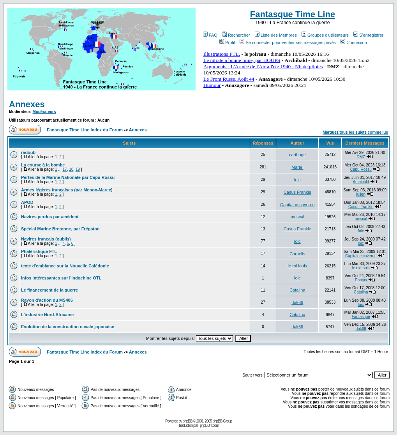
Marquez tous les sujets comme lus (355, 132)
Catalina (297, 290)
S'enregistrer (368, 35)
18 (71, 169)
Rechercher (236, 35)
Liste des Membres (276, 35)
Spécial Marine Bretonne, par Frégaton (60, 228)
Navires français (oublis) (46, 239)
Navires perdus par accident (49, 216)
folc (361, 231)
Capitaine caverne (297, 204)
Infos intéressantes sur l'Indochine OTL (61, 278)
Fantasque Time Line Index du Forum (85, 129)
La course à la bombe (43, 165)
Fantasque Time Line (292, 14)
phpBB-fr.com (209, 425)
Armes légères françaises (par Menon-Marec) (67, 189)
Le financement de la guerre (49, 290)
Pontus (361, 280)
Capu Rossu (361, 169)
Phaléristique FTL (39, 251)
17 (65, 169)
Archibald (361, 182)
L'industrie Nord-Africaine (47, 314)
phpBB (187, 421)
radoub (28, 152)
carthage (297, 154)
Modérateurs (44, 112)
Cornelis (297, 253)
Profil (227, 42)
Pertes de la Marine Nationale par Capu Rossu (68, 177)
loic (297, 179)
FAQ (210, 35)
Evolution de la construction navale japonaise (67, 326)
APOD (27, 202)
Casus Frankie (297, 192)
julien (360, 194)
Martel (297, 167)
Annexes (27, 104)
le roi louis (297, 265)
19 (78, 169)
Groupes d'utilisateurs (325, 35)
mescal (297, 216)
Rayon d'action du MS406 (47, 300)
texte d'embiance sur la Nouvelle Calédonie (65, 265)
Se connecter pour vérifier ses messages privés (288, 42)
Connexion (354, 42)
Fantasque (361, 317)
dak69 (297, 302)
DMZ (360, 157)
